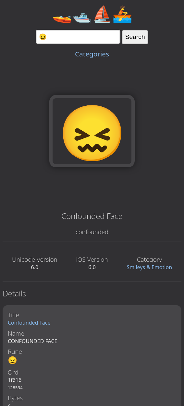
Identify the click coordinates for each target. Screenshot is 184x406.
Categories (92, 53)
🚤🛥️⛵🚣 (92, 14)
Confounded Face (29, 322)
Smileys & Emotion (149, 267)
